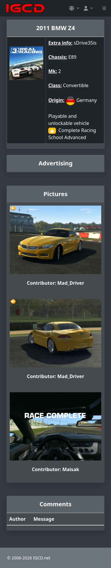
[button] (74, 8)
